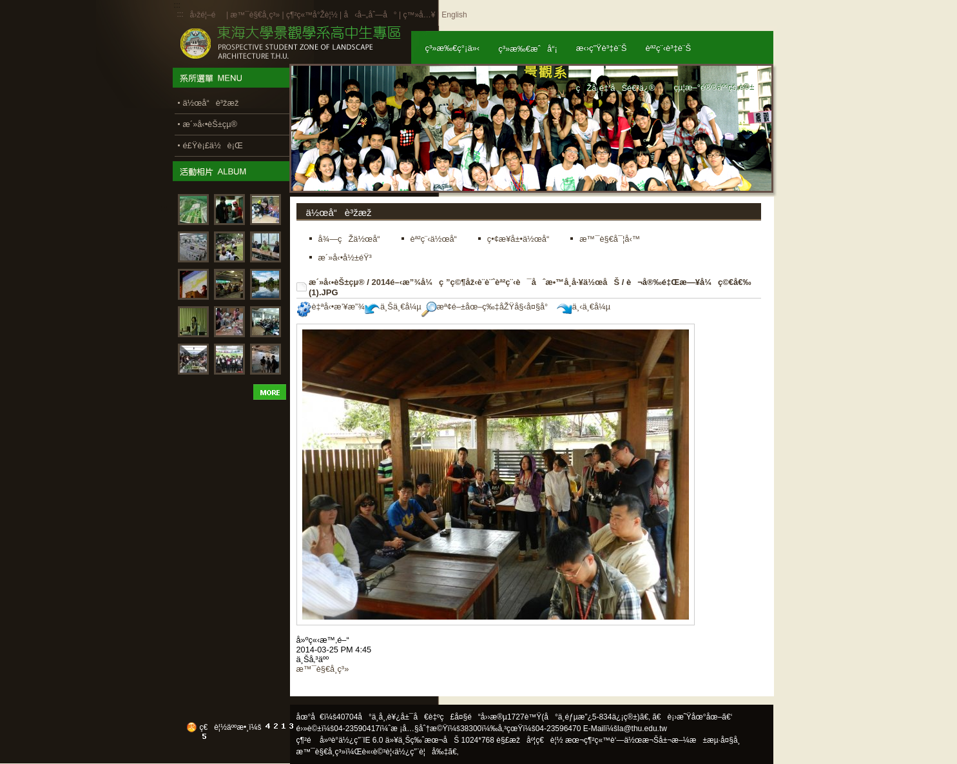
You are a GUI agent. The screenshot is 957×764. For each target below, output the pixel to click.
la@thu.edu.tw (642, 728)
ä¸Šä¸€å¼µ (393, 306)
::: (180, 14)
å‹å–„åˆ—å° (369, 14)
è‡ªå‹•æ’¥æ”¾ (330, 306)
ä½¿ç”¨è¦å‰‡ (421, 751)
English (454, 14)
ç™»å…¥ (419, 14)
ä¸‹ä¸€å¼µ (583, 306)
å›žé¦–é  (207, 14)
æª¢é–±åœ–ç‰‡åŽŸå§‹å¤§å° (488, 306)
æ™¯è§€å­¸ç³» (256, 14)
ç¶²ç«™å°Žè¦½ (312, 14)
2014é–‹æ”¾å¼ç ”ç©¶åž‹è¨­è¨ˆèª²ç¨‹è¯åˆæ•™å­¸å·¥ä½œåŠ (495, 282)
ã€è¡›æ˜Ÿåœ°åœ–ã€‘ (692, 716)
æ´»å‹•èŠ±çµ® (337, 282)
